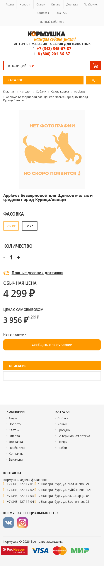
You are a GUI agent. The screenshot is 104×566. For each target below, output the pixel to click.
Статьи (40, 4)
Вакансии (61, 13)
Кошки (62, 424)
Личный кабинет (51, 22)
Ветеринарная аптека (74, 436)
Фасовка (13, 214)
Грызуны (64, 430)
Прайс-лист (91, 4)
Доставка (72, 4)
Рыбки (62, 448)
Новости (25, 4)
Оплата (55, 4)
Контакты (43, 13)
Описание (17, 366)
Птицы (62, 442)
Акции (10, 4)
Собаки (63, 418)
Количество (17, 246)
